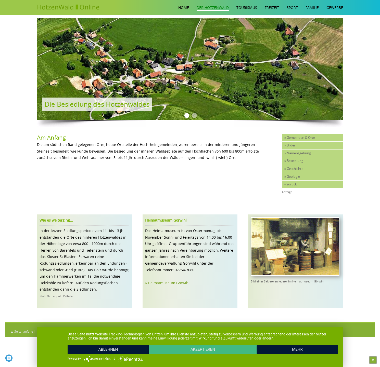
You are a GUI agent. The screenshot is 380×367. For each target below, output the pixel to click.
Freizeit (272, 7)
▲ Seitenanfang (21, 331)
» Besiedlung (293, 161)
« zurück (290, 184)
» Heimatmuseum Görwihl (167, 282)
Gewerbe (334, 7)
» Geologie (292, 176)
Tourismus (246, 7)
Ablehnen (108, 349)
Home (183, 7)
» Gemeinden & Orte (299, 137)
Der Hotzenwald (213, 7)
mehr (297, 349)
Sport (292, 7)
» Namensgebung (297, 153)
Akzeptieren (203, 349)
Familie (312, 7)
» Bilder (289, 145)
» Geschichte (293, 169)
